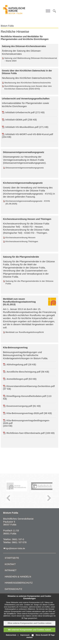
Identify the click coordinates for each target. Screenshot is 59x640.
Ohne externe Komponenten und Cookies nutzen (29, 623)
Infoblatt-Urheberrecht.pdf (18, 112)
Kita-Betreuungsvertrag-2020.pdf (23, 413)
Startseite (12, 558)
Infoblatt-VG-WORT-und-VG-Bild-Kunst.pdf (27, 134)
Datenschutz (13, 589)
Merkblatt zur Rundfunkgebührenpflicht (25, 332)
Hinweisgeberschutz (19, 582)
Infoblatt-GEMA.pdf (14, 119)
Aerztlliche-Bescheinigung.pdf (21, 371)
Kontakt (10, 564)
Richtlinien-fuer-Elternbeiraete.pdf (24, 433)
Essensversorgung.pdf (17, 406)
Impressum (25, 635)
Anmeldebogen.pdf (15, 379)
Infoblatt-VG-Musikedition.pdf (20, 127)
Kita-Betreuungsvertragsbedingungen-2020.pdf (26, 421)
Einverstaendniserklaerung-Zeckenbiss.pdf (29, 386)
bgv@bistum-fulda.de (15, 548)
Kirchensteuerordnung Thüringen (22, 241)
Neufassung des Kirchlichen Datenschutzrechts (27, 82)
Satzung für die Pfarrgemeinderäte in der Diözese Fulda (29, 282)
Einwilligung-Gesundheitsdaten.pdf (24, 396)
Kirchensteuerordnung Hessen (20, 237)
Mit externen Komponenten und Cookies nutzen (29, 630)
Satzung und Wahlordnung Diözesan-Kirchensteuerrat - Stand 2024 (30, 59)
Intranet (11, 570)
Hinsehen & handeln (18, 576)
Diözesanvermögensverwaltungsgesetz (25, 168)
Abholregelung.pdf (15, 364)
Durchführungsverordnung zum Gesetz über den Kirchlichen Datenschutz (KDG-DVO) (28, 87)
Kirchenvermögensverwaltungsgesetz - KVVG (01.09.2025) (28, 202)
